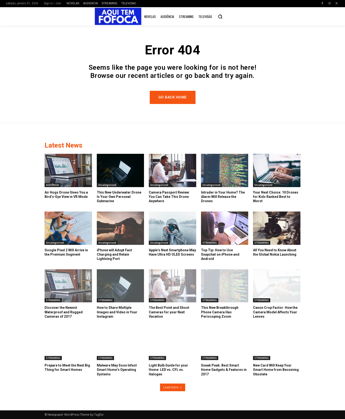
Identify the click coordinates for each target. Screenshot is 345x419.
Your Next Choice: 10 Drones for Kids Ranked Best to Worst (275, 196)
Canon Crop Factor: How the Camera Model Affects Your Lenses (275, 312)
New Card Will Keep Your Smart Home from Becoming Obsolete (276, 369)
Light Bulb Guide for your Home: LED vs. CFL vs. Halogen (168, 369)
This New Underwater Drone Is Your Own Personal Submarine (119, 196)
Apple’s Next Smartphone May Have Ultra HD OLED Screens (172, 252)
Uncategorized (107, 185)
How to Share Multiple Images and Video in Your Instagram (117, 312)
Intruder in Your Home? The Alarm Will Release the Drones (223, 196)
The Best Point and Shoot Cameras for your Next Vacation (169, 312)
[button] (220, 16)
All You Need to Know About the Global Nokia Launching (274, 252)
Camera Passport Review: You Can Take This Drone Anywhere (169, 196)
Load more (172, 387)
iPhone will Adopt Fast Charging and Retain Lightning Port (114, 254)
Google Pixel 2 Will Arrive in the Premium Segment (66, 252)
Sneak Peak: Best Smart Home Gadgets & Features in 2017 (224, 369)
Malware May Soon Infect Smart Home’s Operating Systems (117, 369)
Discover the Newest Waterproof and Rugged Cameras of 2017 (64, 312)
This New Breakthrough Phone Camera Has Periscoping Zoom (219, 312)
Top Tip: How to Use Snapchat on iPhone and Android (220, 254)
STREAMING (209, 242)
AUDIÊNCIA (52, 185)
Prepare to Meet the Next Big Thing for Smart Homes (67, 367)
